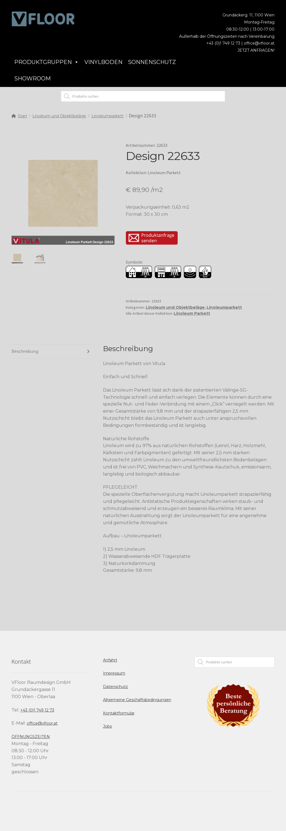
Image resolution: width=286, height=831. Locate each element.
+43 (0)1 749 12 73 (37, 710)
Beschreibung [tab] (25, 351)
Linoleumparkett (107, 115)
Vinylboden (103, 62)
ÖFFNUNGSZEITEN (31, 736)
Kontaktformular (119, 713)
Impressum (114, 673)
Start (22, 115)
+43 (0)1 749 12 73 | (225, 43)
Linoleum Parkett (192, 313)
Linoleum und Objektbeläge (59, 115)
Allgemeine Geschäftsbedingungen (137, 699)
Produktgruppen (46, 62)
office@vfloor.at (259, 43)
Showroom (32, 78)
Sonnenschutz (152, 62)
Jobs (107, 726)
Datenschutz (115, 686)
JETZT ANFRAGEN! (256, 50)
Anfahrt (110, 660)
